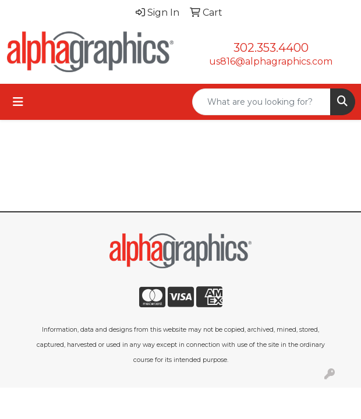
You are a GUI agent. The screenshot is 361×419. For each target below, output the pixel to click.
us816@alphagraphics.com (270, 61)
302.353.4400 (271, 48)
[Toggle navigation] (18, 102)
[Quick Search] (261, 101)
